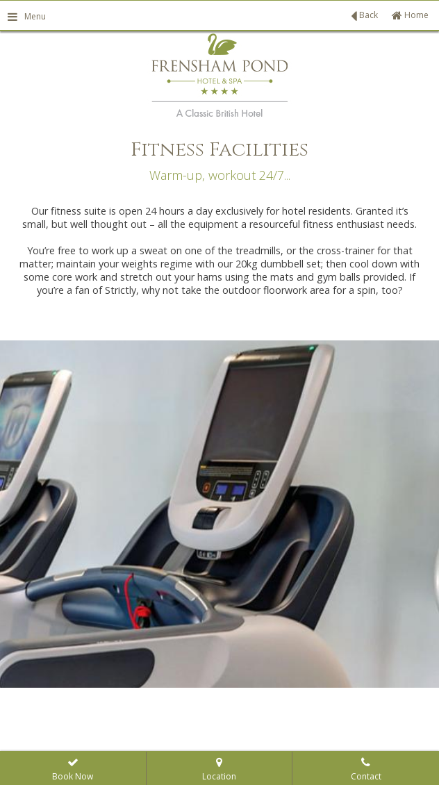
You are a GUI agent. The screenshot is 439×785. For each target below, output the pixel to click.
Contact (366, 770)
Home (410, 15)
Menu (26, 16)
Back (364, 16)
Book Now (72, 770)
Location (219, 770)
